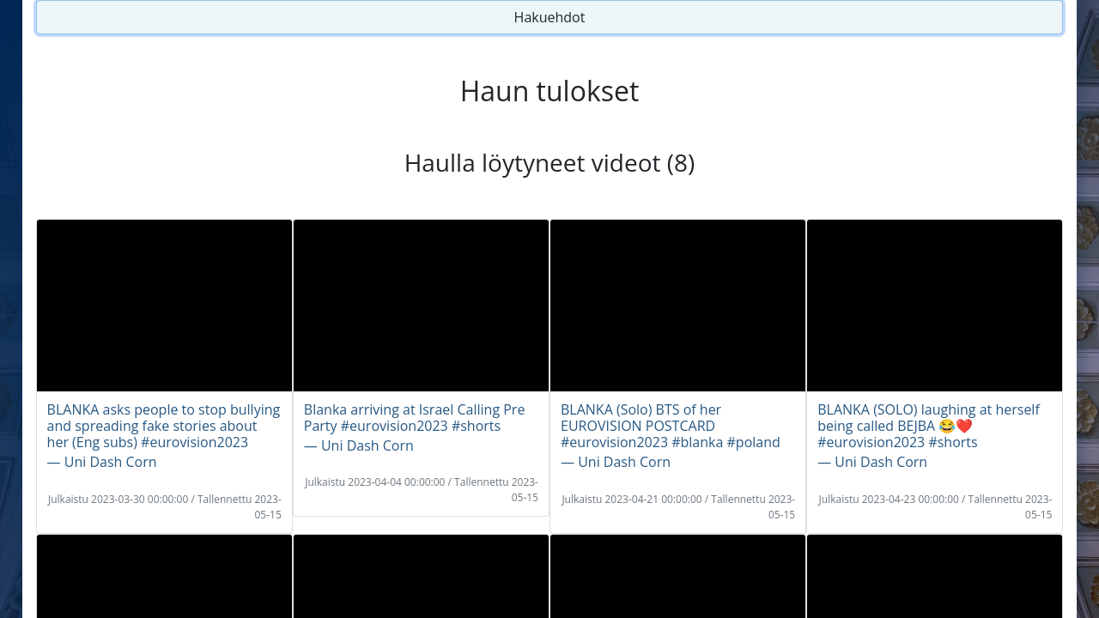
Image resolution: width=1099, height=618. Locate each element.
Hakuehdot (550, 17)
